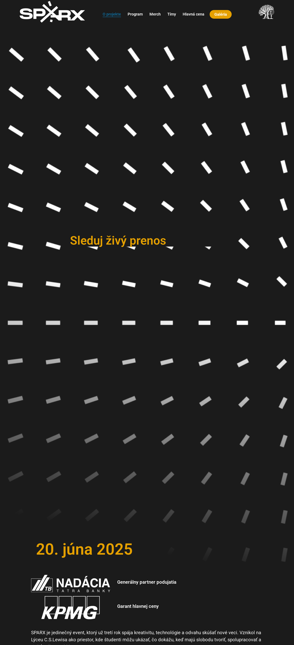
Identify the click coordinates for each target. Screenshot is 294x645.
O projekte (112, 14)
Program (135, 14)
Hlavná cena (193, 14)
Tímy (171, 14)
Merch (155, 14)
